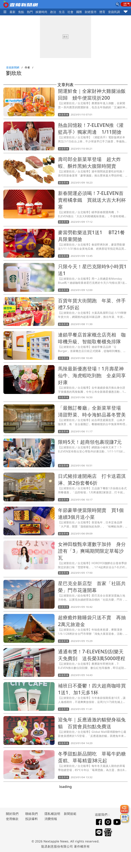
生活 (62, 12)
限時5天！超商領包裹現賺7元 (90, 442)
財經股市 (91, 12)
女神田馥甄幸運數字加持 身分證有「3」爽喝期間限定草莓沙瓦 (92, 551)
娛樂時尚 (41, 12)
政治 (53, 12)
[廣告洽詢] (124, 818)
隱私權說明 (51, 814)
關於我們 (12, 814)
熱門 (30, 12)
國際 (79, 12)
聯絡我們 (31, 814)
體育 (102, 12)
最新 (13, 12)
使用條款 (12, 819)
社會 (71, 12)
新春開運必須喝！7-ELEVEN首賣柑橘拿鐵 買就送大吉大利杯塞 (92, 200)
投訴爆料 (31, 819)
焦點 (21, 12)
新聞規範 (70, 814)
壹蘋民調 (114, 12)
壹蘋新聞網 (12, 67)
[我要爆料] (124, 809)
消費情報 (51, 819)
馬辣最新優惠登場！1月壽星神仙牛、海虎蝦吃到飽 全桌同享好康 (92, 375)
